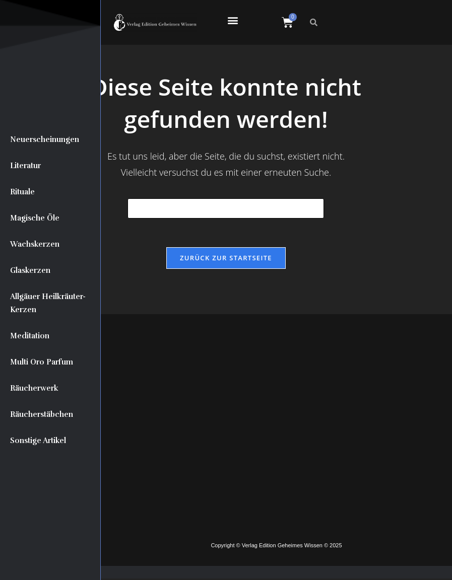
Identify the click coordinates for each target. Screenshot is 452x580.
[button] (232, 20)
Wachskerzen (34, 244)
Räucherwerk (34, 388)
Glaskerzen (30, 270)
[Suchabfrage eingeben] (225, 208)
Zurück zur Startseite (226, 259)
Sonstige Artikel (38, 440)
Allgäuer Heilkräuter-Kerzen (48, 303)
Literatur (25, 165)
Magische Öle (34, 218)
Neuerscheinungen (44, 139)
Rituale (22, 191)
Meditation (29, 335)
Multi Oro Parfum (41, 362)
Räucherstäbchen (41, 414)
